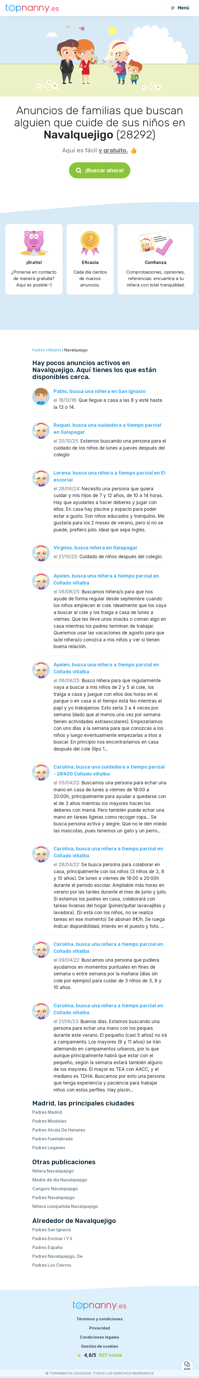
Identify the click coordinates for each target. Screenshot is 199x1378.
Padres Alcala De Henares (58, 1130)
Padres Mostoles (49, 1121)
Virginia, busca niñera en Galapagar (96, 548)
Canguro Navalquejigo (55, 1188)
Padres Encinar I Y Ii (52, 1238)
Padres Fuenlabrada (52, 1138)
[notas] (100, 1355)
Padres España (47, 1247)
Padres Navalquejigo (53, 1197)
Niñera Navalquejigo (53, 1171)
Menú (180, 7)
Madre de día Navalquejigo (59, 1179)
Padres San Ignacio (51, 1229)
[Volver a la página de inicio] (32, 8)
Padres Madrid (47, 1112)
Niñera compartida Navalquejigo (65, 1206)
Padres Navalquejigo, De (57, 1256)
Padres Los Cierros (51, 1265)
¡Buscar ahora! (99, 170)
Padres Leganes (48, 1147)
